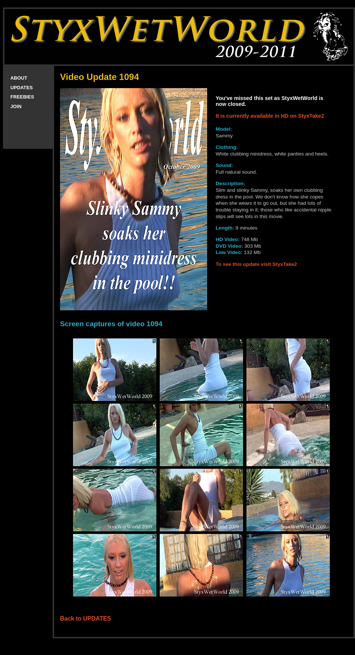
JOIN (15, 106)
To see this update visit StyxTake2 (256, 264)
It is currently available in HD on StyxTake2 (270, 116)
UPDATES (21, 87)
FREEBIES (22, 97)
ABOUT (18, 78)
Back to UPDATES (85, 618)
